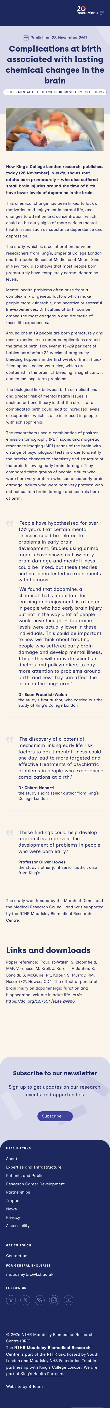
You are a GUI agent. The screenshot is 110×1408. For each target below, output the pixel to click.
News (11, 1209)
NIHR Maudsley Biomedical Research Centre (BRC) (38, 13)
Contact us (16, 1255)
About (11, 1158)
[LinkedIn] (11, 1300)
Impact (13, 1200)
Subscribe (56, 1116)
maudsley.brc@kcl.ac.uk (29, 1274)
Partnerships (18, 1192)
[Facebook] (54, 1300)
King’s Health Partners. (42, 1373)
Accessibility (18, 1225)
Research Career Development (35, 1184)
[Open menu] (95, 13)
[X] (25, 1300)
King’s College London (60, 1367)
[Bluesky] (40, 1300)
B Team (36, 1386)
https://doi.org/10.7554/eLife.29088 (40, 1001)
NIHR (52, 1354)
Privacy (13, 1217)
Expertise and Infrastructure (33, 1167)
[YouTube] (68, 1300)
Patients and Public (25, 1175)
